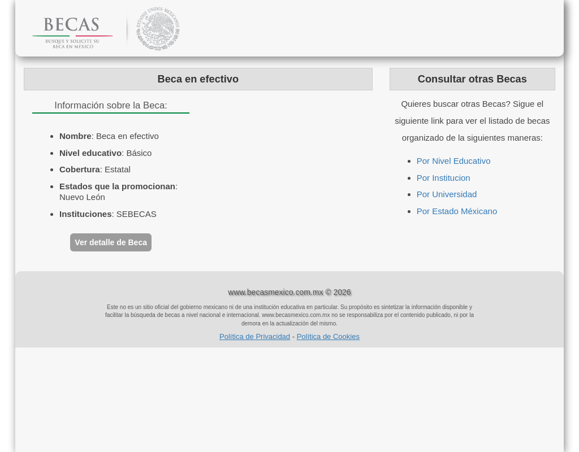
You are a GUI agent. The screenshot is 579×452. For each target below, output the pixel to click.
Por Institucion (443, 177)
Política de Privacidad (254, 336)
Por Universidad (447, 194)
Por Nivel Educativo (454, 161)
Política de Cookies (328, 336)
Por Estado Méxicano (457, 211)
